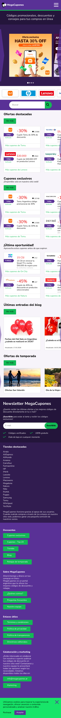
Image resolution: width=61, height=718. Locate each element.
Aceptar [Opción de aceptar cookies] (20, 713)
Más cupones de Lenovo (16, 170)
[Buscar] (27, 105)
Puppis (6, 495)
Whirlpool (7, 503)
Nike (5, 489)
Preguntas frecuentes (17, 600)
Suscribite (51, 426)
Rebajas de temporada (17, 562)
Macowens (8, 480)
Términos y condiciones (18, 622)
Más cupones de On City (16, 272)
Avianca (6, 460)
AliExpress (8, 455)
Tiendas (10, 549)
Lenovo (6, 478)
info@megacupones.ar (17, 679)
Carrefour (7, 463)
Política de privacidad (16, 629)
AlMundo (7, 457)
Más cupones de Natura (16, 296)
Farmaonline (9, 466)
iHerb (5, 472)
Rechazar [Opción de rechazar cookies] (7, 713)
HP (4, 469)
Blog (9, 555)
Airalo (6, 452)
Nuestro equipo (14, 607)
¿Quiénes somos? (15, 594)
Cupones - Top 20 (15, 542)
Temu (5, 501)
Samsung (7, 498)
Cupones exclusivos (16, 536)
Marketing (11, 685)
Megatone (7, 483)
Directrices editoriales (17, 642)
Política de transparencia (18, 635)
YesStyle (7, 506)
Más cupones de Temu (15, 146)
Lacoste (6, 475)
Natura (6, 486)
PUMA (6, 492)
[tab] (28, 83)
